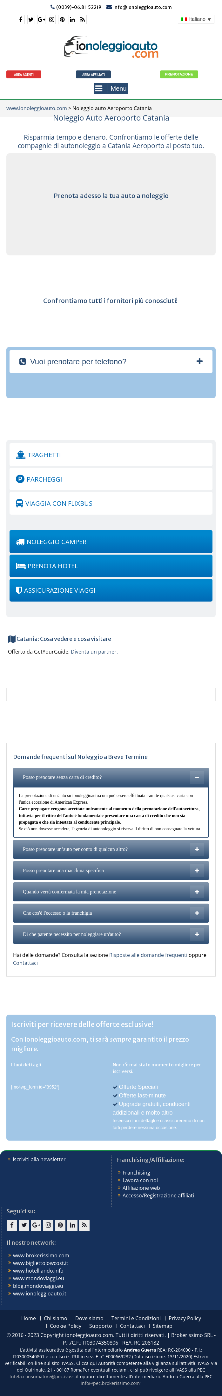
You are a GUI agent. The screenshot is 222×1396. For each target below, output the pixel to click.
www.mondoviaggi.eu (38, 1278)
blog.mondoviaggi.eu (38, 1285)
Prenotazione (179, 74)
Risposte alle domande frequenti (149, 955)
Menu (110, 88)
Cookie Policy (65, 1326)
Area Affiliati (93, 75)
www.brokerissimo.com (41, 1255)
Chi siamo (55, 1318)
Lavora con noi (140, 1180)
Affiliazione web (141, 1187)
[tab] (111, 361)
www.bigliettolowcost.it (40, 1263)
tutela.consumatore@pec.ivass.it (44, 1376)
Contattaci (25, 962)
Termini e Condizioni (136, 1318)
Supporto (100, 1326)
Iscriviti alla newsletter (39, 1159)
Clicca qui (86, 1363)
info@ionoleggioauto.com (142, 7)
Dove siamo (89, 1318)
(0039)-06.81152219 (78, 7)
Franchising (136, 1172)
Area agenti (24, 75)
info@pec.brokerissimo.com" (111, 1383)
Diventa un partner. (94, 651)
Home (28, 1318)
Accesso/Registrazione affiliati (158, 1195)
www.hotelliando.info (38, 1270)
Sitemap (162, 1326)
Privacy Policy (185, 1318)
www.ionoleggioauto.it (39, 1293)
